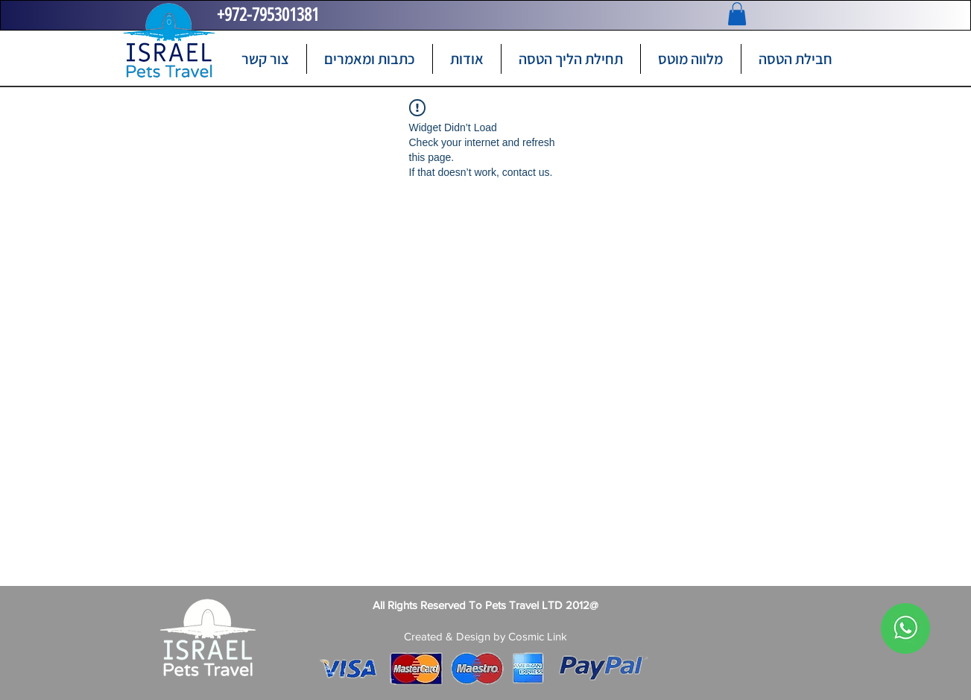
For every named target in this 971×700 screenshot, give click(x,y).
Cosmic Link (537, 636)
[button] (737, 13)
